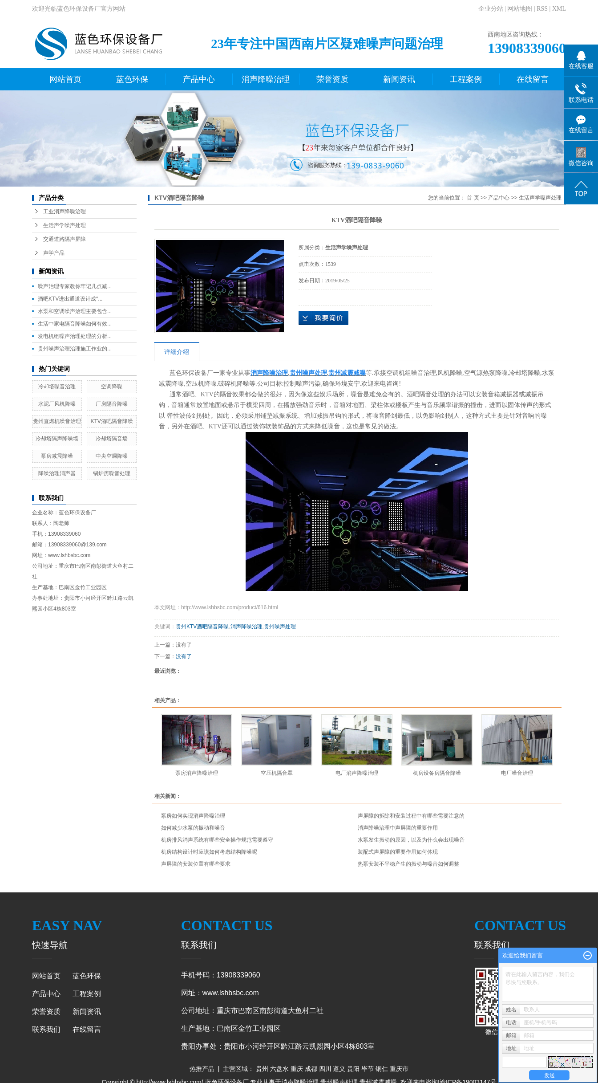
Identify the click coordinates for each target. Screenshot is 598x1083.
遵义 (339, 1068)
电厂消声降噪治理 (356, 773)
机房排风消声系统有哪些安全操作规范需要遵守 (217, 840)
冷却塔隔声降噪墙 (57, 439)
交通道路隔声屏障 (64, 239)
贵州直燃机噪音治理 (57, 421)
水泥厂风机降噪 (57, 404)
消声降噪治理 (266, 79)
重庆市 (399, 1068)
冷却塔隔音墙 (112, 439)
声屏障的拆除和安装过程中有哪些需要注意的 (411, 816)
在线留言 (533, 79)
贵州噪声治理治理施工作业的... (75, 349)
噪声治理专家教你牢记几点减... (75, 286)
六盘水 (279, 1068)
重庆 (297, 1068)
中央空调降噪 (112, 456)
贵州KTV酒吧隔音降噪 (202, 626)
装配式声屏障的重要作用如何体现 (398, 852)
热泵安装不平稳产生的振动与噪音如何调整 (408, 864)
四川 (325, 1068)
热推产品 (202, 1068)
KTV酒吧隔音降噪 (111, 421)
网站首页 (65, 79)
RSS (542, 8)
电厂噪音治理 (517, 773)
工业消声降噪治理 (64, 211)
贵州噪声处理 (280, 626)
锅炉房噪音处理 (111, 473)
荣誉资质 (332, 79)
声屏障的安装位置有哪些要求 (195, 864)
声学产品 (54, 253)
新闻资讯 (399, 79)
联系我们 (46, 1029)
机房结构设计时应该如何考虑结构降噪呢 (209, 852)
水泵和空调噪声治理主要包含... (75, 311)
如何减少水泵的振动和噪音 (193, 828)
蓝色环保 (132, 79)
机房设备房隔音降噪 (437, 773)
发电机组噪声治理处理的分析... (75, 336)
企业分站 (490, 8)
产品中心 (199, 79)
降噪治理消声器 (57, 473)
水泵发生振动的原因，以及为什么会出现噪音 (411, 840)
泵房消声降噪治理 (196, 773)
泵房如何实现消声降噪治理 (193, 816)
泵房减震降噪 (57, 456)
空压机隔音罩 (277, 773)
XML (559, 8)
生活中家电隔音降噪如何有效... (75, 324)
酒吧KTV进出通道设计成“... (70, 299)
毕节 (367, 1068)
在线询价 (323, 318)
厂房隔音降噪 (112, 404)
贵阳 (353, 1068)
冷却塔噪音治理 (57, 386)
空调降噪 (111, 386)
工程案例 (466, 79)
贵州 (262, 1068)
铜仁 (382, 1068)
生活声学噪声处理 (64, 225)
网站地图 (519, 8)
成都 (311, 1068)
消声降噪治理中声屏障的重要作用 (398, 828)
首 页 (473, 198)
